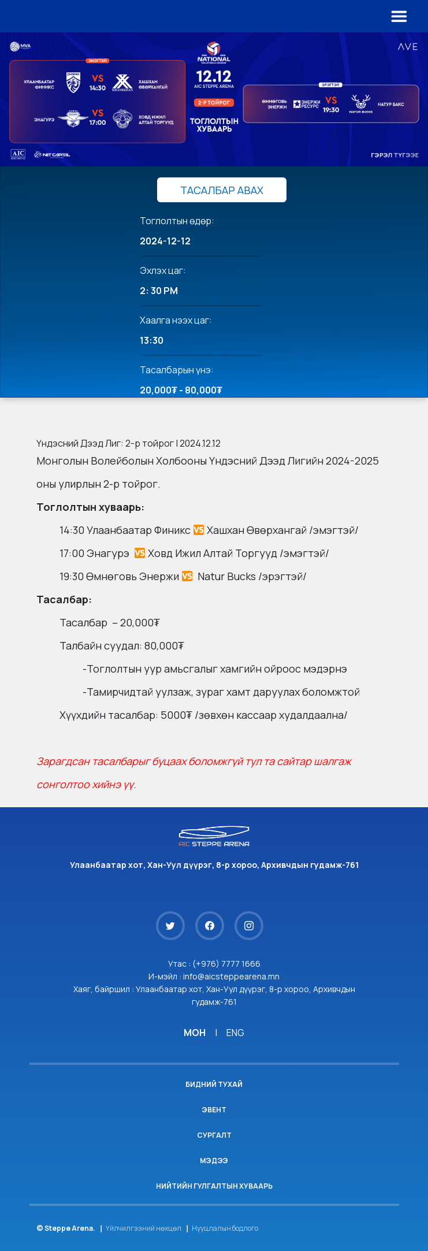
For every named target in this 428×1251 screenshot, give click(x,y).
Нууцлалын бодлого (225, 1228)
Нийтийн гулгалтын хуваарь (214, 1186)
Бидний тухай (214, 1084)
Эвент (214, 1110)
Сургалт (214, 1135)
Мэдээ (214, 1160)
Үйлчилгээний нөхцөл (143, 1228)
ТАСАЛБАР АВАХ (221, 190)
